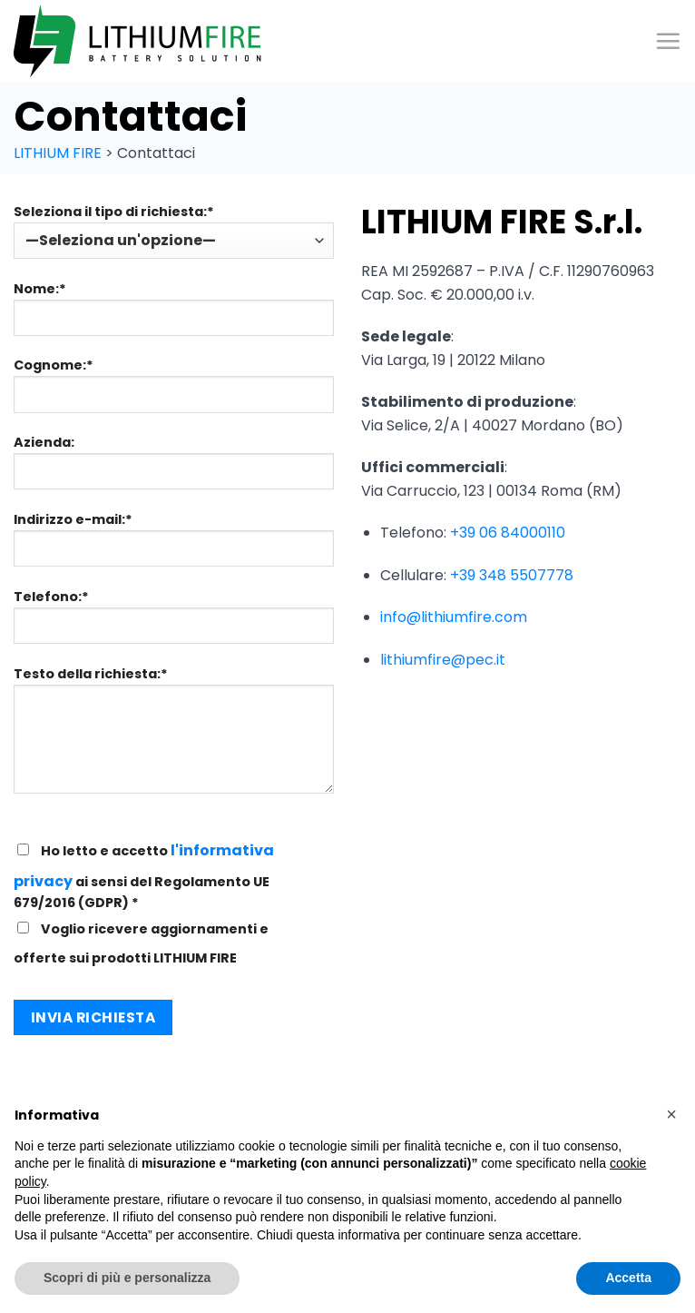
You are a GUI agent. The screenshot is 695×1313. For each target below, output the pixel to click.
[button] (671, 1114)
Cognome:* (174, 391)
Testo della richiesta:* (174, 736)
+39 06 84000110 (507, 532)
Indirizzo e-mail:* (174, 545)
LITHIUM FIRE (58, 153)
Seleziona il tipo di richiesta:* (174, 230)
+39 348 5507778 (511, 575)
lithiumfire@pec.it (442, 659)
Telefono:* (174, 622)
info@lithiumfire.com (453, 617)
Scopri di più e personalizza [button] (127, 1277)
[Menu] (667, 40)
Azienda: (174, 468)
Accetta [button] (628, 1277)
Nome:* (174, 315)
